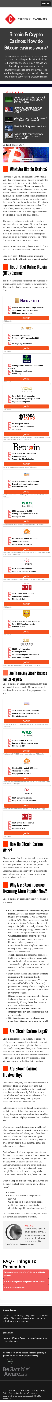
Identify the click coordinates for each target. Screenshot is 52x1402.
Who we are (32, 1393)
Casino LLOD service (17, 1390)
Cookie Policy (32, 1390)
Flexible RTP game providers (30, 126)
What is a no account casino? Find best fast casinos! (30, 119)
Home (5, 1390)
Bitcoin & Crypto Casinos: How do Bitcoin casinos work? (28, 110)
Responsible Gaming (17, 1393)
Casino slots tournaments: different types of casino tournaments (28, 136)
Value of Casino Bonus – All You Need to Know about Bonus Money (29, 99)
